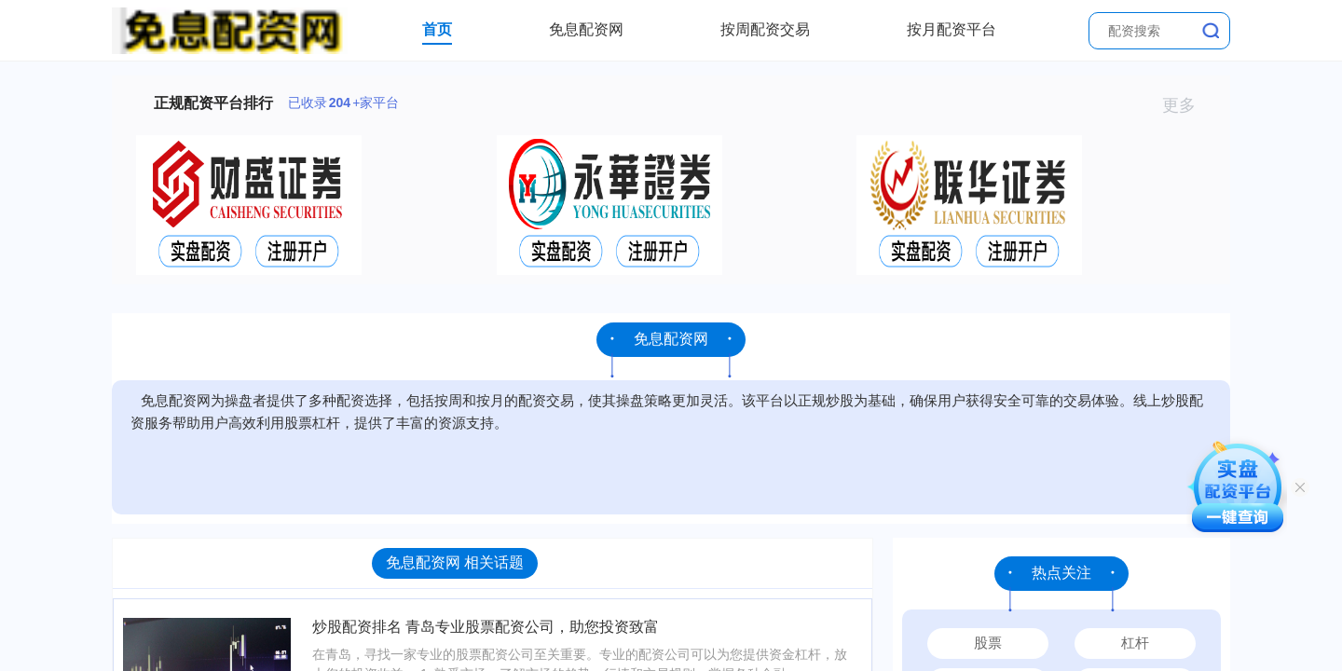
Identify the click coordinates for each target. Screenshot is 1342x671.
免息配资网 (586, 29)
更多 (1187, 105)
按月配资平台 (951, 29)
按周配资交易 (765, 29)
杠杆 (1135, 642)
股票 (988, 642)
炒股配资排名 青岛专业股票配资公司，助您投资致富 (485, 627)
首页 (437, 29)
